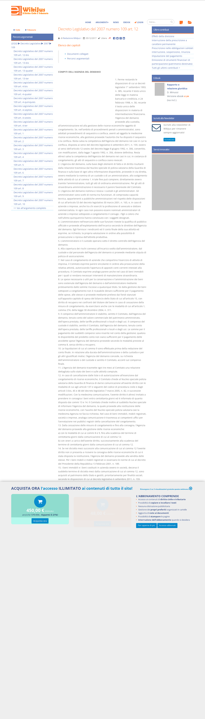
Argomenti (102, 22)
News (116, 22)
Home (88, 22)
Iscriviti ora (169, 139)
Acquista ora (40, 521)
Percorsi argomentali (78, 58)
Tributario (30, 30)
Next (190, 97)
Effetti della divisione (163, 36)
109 (13, 47)
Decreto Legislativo (30, 43)
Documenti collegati (77, 53)
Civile (17, 30)
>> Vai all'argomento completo (30, 208)
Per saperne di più (146, 525)
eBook (126, 22)
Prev (155, 97)
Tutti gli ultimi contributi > (166, 67)
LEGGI (14, 43)
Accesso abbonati (167, 525)
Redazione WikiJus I (72, 38)
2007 (46, 43)
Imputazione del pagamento (167, 55)
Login (139, 22)
